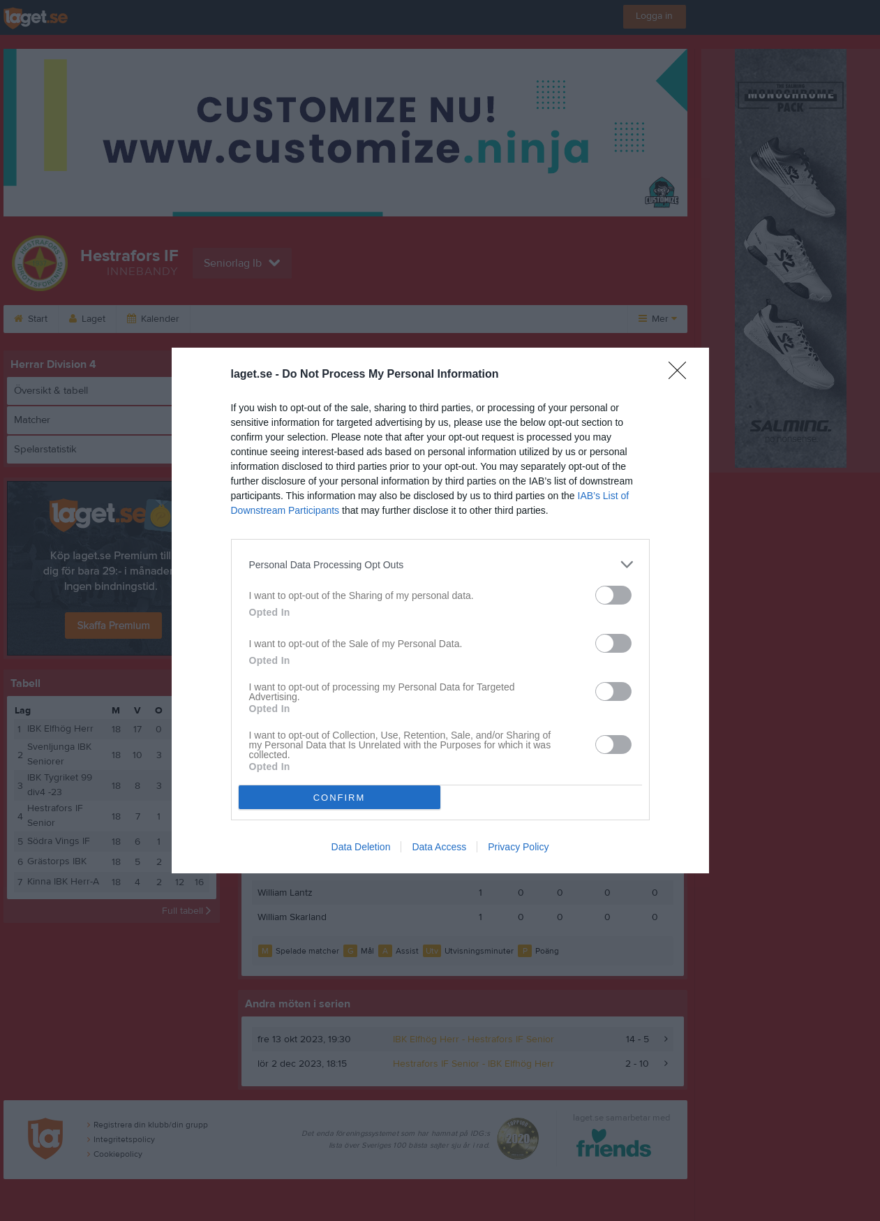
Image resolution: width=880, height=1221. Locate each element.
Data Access (439, 846)
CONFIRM (339, 797)
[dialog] (440, 610)
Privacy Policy (518, 846)
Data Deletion (361, 846)
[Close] (682, 375)
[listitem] (440, 564)
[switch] (613, 595)
